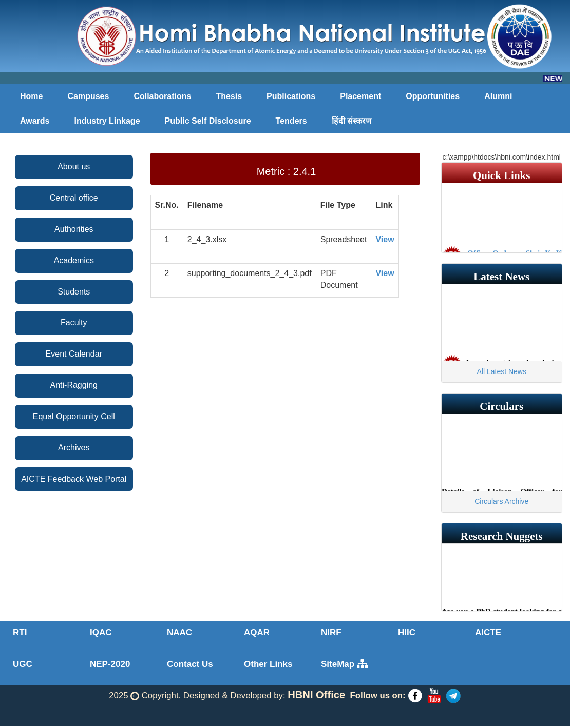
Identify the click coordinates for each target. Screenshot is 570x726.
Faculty (74, 322)
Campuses (88, 96)
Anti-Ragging (74, 385)
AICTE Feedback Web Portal (73, 479)
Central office (74, 197)
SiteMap (344, 664)
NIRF (331, 632)
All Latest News (501, 371)
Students (74, 291)
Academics (74, 260)
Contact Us (190, 664)
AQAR (257, 632)
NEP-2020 (110, 664)
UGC (22, 664)
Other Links (268, 664)
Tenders (291, 120)
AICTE (488, 632)
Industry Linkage (107, 120)
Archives (73, 447)
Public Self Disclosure (208, 120)
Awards (35, 120)
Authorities (73, 229)
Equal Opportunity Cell (74, 416)
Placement (360, 96)
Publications (291, 96)
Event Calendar (74, 353)
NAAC (179, 632)
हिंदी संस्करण (352, 120)
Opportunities (433, 96)
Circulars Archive (501, 501)
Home (31, 96)
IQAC (101, 632)
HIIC (406, 632)
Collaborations (162, 96)
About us (74, 166)
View (384, 239)
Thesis (229, 96)
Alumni (498, 96)
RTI (20, 632)
